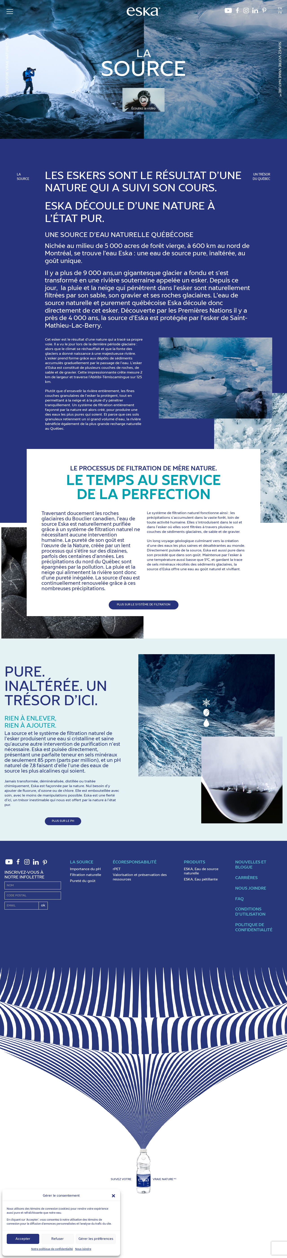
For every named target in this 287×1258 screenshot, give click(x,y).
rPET (117, 869)
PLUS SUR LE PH (63, 821)
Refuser (57, 1239)
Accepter (22, 1239)
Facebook (237, 11)
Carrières (246, 878)
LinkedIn (255, 11)
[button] (113, 1196)
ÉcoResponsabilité (135, 862)
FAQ (239, 899)
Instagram (246, 11)
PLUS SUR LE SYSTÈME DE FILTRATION (143, 604)
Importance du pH (85, 869)
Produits (194, 862)
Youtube (228, 11)
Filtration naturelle (85, 875)
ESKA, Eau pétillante (201, 879)
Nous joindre (83, 1249)
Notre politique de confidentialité (52, 1249)
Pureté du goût (83, 881)
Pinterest (264, 11)
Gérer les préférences (95, 1239)
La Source (81, 862)
